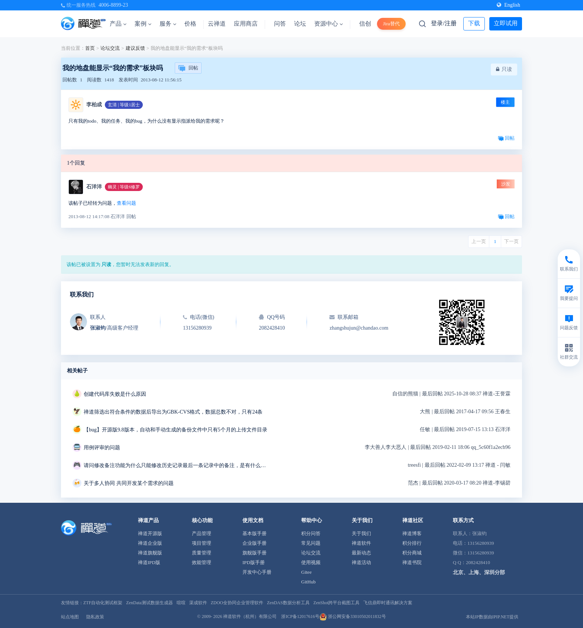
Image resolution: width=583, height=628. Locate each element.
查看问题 (126, 203)
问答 (280, 23)
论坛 (300, 23)
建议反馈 (135, 48)
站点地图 (70, 616)
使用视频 (311, 562)
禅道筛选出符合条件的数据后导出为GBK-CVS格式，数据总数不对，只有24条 (173, 412)
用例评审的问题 (102, 447)
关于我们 (361, 533)
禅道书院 (412, 562)
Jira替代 (391, 23)
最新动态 (361, 553)
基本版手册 (254, 533)
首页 (90, 48)
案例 (143, 23)
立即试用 (506, 23)
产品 (118, 23)
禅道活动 (361, 562)
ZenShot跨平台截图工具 (336, 602)
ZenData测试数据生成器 (149, 602)
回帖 (188, 68)
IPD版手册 (253, 562)
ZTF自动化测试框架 (102, 602)
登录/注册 (443, 23)
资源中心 (328, 23)
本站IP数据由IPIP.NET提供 (492, 616)
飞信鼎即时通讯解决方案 (387, 602)
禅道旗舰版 (150, 553)
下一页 (511, 241)
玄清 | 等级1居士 (124, 104)
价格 (190, 23)
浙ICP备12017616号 (300, 616)
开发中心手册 (256, 572)
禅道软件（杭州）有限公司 (250, 616)
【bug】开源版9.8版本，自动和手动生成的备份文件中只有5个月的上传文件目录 (175, 430)
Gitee (306, 572)
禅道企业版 (150, 543)
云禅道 (217, 23)
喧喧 (181, 602)
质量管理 (201, 553)
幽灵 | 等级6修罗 (124, 187)
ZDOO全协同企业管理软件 (237, 602)
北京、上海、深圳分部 (479, 572)
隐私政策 (95, 616)
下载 (474, 23)
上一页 (478, 241)
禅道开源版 (150, 533)
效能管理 (201, 562)
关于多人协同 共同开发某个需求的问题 (129, 483)
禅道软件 (361, 543)
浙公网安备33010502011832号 (352, 616)
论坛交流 (110, 48)
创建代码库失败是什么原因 (115, 394)
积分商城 (412, 553)
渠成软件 (198, 602)
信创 (365, 23)
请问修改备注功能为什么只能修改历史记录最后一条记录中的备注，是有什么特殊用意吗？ (177, 465)
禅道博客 (412, 533)
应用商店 (246, 23)
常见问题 (311, 543)
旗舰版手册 (254, 553)
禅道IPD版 (149, 562)
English (508, 5)
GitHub (308, 582)
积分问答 (311, 533)
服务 (168, 23)
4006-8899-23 (113, 5)
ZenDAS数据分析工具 (288, 602)
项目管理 (201, 543)
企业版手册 (254, 543)
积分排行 (412, 543)
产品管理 (201, 533)
